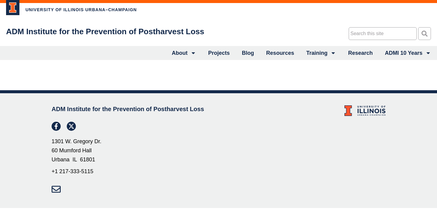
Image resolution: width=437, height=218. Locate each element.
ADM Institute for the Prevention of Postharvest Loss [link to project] (105, 31)
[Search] (424, 33)
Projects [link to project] (219, 53)
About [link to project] (184, 53)
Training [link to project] (321, 53)
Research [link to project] (360, 53)
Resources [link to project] (280, 53)
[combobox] (383, 33)
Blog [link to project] (248, 53)
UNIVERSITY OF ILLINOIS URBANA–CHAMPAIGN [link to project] (81, 9)
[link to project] (12, 7)
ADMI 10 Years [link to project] (408, 53)
